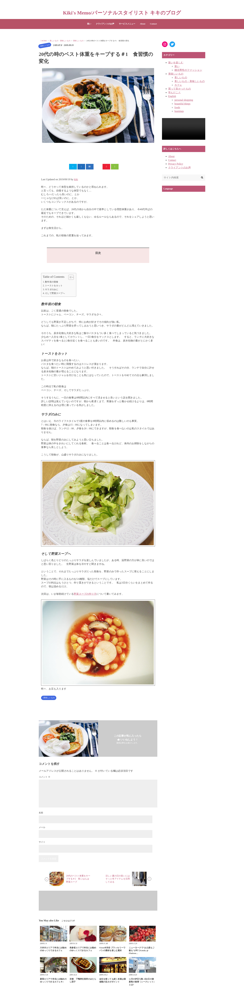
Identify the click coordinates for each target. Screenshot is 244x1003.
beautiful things (182, 103)
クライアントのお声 (105, 24)
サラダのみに (51, 290)
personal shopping (183, 100)
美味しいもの (43, 45)
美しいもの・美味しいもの (189, 81)
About (142, 24)
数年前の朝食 (51, 282)
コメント (44, 778)
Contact (153, 24)
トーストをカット (54, 286)
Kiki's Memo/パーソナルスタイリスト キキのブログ (122, 12)
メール (42, 828)
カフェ (178, 85)
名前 (41, 814)
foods (177, 107)
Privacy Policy (175, 163)
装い (89, 24)
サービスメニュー (127, 24)
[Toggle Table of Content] (69, 278)
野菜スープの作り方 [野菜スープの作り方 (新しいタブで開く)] (85, 594)
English (172, 96)
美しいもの (180, 77)
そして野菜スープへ (55, 294)
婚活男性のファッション (188, 70)
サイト (42, 843)
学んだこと (174, 92)
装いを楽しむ (175, 62)
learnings (179, 111)
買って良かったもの (179, 88)
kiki (76, 180)
